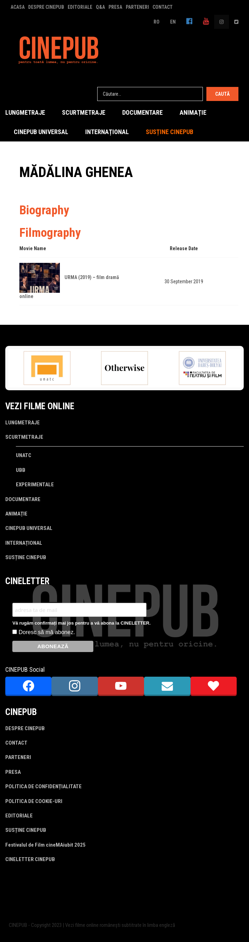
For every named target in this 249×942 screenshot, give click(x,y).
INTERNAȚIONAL (107, 131)
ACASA (18, 7)
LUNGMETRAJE (25, 112)
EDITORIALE (80, 7)
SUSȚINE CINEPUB (169, 131)
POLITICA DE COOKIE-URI (33, 801)
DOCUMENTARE (142, 112)
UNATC (23, 455)
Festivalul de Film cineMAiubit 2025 (45, 845)
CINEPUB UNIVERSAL (41, 131)
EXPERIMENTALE (35, 484)
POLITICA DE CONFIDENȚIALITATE (43, 786)
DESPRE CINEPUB (46, 7)
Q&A (100, 7)
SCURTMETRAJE (83, 112)
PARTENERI (137, 7)
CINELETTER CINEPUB (30, 859)
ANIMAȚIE (193, 112)
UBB (20, 470)
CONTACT (162, 7)
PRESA (115, 7)
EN (173, 22)
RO (157, 22)
